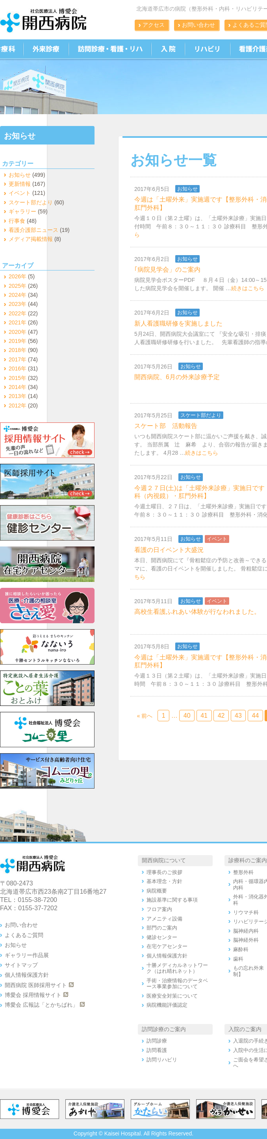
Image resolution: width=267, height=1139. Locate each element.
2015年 (17, 378)
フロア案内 (159, 909)
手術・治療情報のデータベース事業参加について (177, 984)
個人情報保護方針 (27, 975)
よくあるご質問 (24, 935)
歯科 (238, 959)
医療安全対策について (172, 996)
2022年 (17, 313)
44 (255, 715)
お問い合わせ (198, 25)
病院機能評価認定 (166, 1005)
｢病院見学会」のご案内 (167, 269)
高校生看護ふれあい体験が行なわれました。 (197, 611)
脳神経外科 (246, 940)
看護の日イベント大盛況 (169, 549)
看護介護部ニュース (33, 230)
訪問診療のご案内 (164, 1029)
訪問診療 (156, 1041)
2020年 (17, 332)
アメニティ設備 (164, 919)
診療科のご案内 (247, 860)
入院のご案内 (244, 1029)
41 (204, 715)
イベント (217, 539)
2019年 (17, 341)
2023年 (17, 304)
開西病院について (164, 860)
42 (221, 715)
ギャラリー (22, 211)
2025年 (17, 286)
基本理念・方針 (164, 881)
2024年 (17, 295)
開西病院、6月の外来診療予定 (177, 377)
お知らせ (187, 189)
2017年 (17, 359)
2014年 (17, 387)
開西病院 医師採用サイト (36, 985)
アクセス (154, 25)
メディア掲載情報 (31, 239)
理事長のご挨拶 (164, 872)
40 (187, 715)
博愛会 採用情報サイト (33, 995)
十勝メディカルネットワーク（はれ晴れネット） (177, 968)
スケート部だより (200, 415)
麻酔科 (240, 949)
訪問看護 (156, 1050)
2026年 (17, 276)
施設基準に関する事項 (172, 900)
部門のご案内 (161, 928)
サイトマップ (21, 965)
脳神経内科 (246, 931)
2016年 (17, 368)
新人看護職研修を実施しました (178, 323)
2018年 (17, 350)
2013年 (17, 396)
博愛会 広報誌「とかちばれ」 (41, 1005)
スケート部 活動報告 (165, 425)
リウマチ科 (246, 912)
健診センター (161, 937)
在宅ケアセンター (166, 946)
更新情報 (20, 184)
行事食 (17, 221)
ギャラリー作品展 (27, 955)
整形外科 (243, 872)
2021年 (17, 322)
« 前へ (145, 716)
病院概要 (156, 891)
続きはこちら (247, 288)
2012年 (17, 405)
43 (238, 715)
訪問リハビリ (161, 1060)
